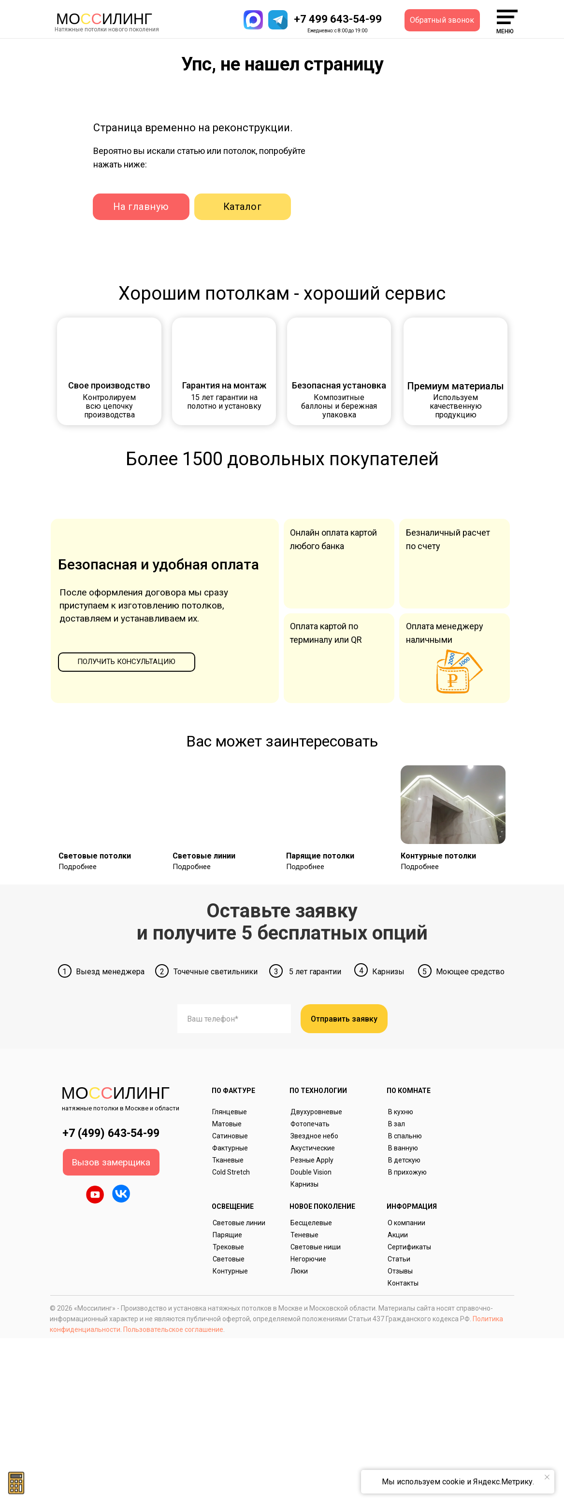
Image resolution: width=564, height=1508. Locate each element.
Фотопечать (310, 1124)
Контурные (230, 1271)
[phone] (234, 1018)
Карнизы (304, 1184)
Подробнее (77, 866)
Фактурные (230, 1148)
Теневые (304, 1235)
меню (505, 31)
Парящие (227, 1235)
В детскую (404, 1160)
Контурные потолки (438, 855)
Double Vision (311, 1172)
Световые (229, 1259)
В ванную (403, 1148)
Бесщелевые (311, 1223)
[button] (442, 20)
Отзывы (400, 1271)
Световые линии (204, 855)
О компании (406, 1223)
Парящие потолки (320, 855)
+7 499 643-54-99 (338, 19)
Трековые (228, 1247)
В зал (396, 1124)
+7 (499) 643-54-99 (110, 1133)
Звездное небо (314, 1136)
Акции (398, 1235)
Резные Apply (311, 1160)
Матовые (227, 1124)
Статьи (399, 1259)
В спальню (405, 1136)
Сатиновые (230, 1136)
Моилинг (104, 19)
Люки (299, 1271)
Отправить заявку (344, 1019)
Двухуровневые (316, 1112)
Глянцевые (229, 1112)
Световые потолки (94, 855)
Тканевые (228, 1160)
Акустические (312, 1148)
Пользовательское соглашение (173, 1329)
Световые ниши (315, 1247)
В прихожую (407, 1172)
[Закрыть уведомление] (547, 1477)
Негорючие (308, 1259)
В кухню (400, 1112)
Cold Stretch (231, 1172)
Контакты (403, 1283)
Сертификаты (409, 1247)
